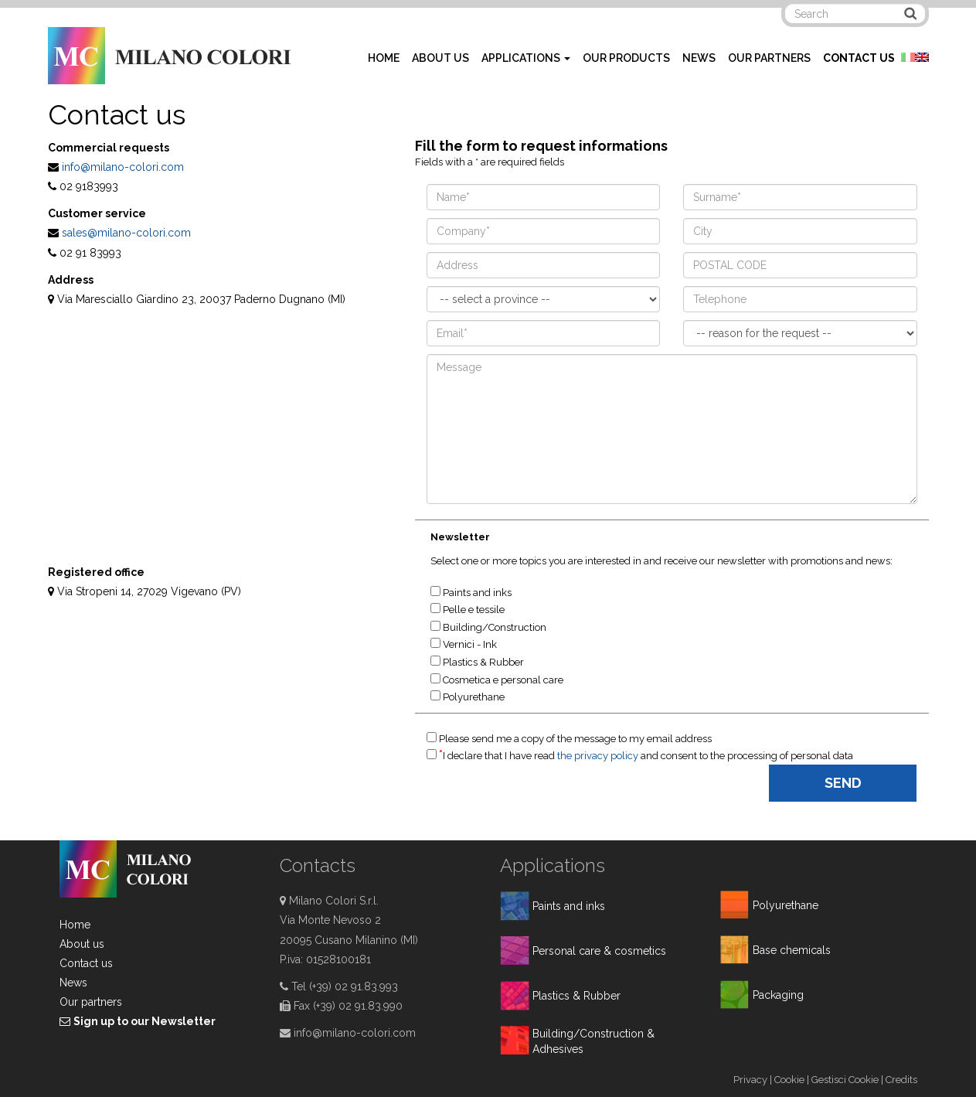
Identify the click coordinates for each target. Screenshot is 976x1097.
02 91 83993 (90, 253)
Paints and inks (568, 906)
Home (75, 924)
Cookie (789, 1079)
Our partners (91, 1002)
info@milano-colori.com (123, 167)
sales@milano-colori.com (126, 233)
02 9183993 (89, 186)
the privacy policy (599, 755)
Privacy (750, 1079)
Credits (901, 1079)
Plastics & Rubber (576, 996)
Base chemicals (792, 950)
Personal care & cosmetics (599, 951)
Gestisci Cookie (845, 1079)
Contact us (86, 963)
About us (82, 944)
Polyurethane (785, 905)
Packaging (778, 995)
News (73, 982)
